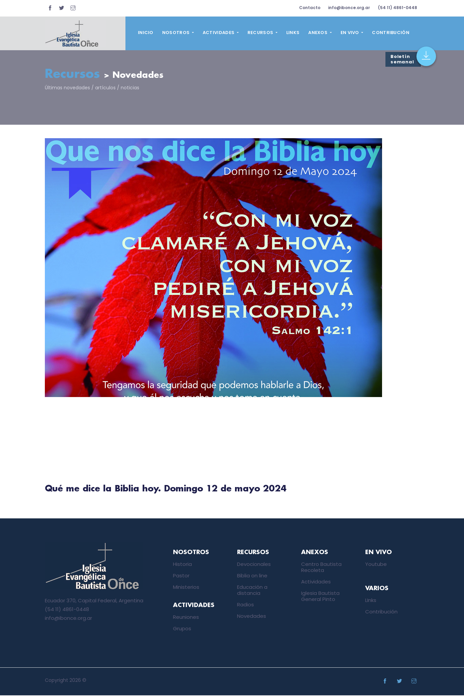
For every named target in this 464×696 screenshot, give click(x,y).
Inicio (145, 32)
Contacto (306, 7)
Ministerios (186, 587)
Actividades (316, 581)
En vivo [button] (350, 32)
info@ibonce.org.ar (347, 7)
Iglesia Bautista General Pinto (320, 596)
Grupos (182, 629)
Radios (245, 604)
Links (293, 32)
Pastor (181, 575)
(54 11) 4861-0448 (396, 7)
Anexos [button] (318, 32)
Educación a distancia (252, 590)
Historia (182, 564)
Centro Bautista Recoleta (321, 567)
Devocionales (254, 564)
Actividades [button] (219, 32)
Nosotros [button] (176, 32)
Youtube (376, 564)
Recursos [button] (261, 32)
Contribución (390, 32)
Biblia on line (252, 575)
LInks (370, 600)
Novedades (251, 616)
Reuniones (186, 617)
